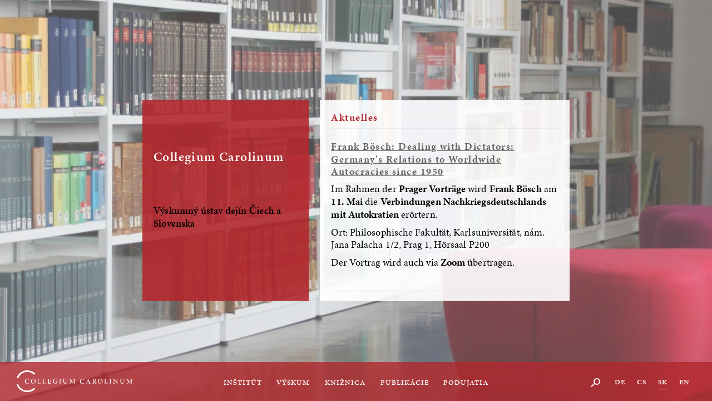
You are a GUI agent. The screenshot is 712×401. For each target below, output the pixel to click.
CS (641, 382)
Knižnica (345, 383)
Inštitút (243, 383)
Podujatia (465, 383)
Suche (596, 382)
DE (620, 382)
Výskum (293, 383)
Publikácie (404, 383)
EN (684, 382)
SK (663, 382)
